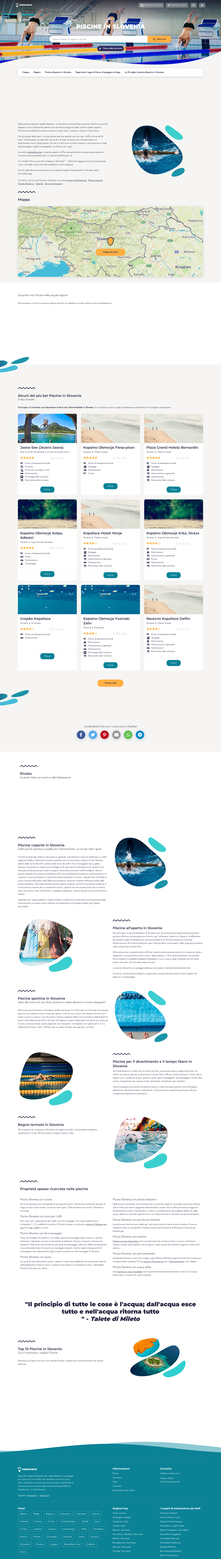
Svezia (81, 1537)
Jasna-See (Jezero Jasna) (41, 447)
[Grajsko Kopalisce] (47, 599)
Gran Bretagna (68, 1521)
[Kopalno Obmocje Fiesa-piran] (110, 428)
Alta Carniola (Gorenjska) (32, 452)
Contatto (117, 1486)
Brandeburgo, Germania (124, 1543)
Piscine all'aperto (26, 184)
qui (30, 174)
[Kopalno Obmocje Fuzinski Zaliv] (110, 599)
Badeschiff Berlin (168, 1547)
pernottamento (177, 1261)
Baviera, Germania (121, 1530)
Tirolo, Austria (119, 1513)
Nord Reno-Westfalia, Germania (128, 1534)
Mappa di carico (110, 252)
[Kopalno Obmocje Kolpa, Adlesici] (47, 514)
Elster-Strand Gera (169, 1555)
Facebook (32, 1495)
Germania (81, 1514)
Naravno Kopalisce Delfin (168, 619)
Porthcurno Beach (168, 1513)
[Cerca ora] (159, 39)
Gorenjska (36, 623)
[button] (151, 5)
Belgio (36, 1514)
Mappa (25, 72)
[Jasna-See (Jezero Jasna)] (47, 428)
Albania (23, 1514)
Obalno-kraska (101, 452)
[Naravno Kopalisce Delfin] (173, 599)
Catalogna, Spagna (122, 1517)
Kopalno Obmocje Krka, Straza (172, 533)
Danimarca (65, 1514)
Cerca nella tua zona (110, 48)
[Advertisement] (102, 99)
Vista (47, 489)
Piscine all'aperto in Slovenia (58, 72)
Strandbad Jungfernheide (172, 1526)
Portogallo (52, 1537)
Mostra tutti (110, 683)
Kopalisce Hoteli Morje (102, 533)
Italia (97, 1521)
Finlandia (24, 1521)
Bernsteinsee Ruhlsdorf (171, 1551)
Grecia (51, 1521)
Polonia (36, 1537)
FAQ (115, 1482)
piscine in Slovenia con (153, 1261)
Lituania (52, 1529)
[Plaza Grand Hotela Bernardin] (173, 428)
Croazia (23, 1529)
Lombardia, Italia (121, 1522)
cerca (81, 161)
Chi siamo (117, 1478)
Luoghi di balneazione (76, 180)
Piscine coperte (95, 180)
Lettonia (38, 1529)
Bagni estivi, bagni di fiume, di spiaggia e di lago (98, 72)
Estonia (96, 1514)
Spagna (54, 1544)
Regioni (37, 72)
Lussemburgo (68, 1529)
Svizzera (94, 1537)
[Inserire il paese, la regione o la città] (98, 39)
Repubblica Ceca (72, 1544)
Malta (84, 1529)
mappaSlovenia (34, 152)
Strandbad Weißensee (170, 1543)
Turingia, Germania (121, 1551)
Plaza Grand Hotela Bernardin (172, 447)
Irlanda (85, 1521)
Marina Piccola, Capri (170, 1517)
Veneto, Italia (119, 1526)
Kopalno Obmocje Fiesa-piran (108, 447)
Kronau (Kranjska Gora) (58, 452)
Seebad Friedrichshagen (171, 1522)
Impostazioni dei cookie (124, 1490)
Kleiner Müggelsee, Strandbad (174, 1530)
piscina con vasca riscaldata (129, 1272)
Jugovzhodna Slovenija (42, 542)
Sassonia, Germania (122, 1547)
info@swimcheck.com (170, 1473)
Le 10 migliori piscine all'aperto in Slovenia (144, 72)
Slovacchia (25, 1544)
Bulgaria (50, 1514)
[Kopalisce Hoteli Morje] (110, 514)
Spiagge (39, 184)
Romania (67, 1537)
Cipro (22, 1552)
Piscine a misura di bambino (126, 1241)
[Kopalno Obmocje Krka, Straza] (173, 514)
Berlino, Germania (121, 1538)
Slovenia (110, 20)
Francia (38, 1521)
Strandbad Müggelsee (170, 1534)
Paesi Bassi (98, 1529)
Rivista (116, 1473)
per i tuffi (34, 1228)
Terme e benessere (53, 184)
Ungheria (90, 1544)
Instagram (44, 1495)
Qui (52, 1251)
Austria (23, 1537)
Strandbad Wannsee (169, 1538)
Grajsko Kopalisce (35, 619)
